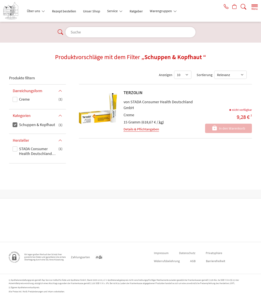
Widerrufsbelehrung (167, 261)
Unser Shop (91, 11)
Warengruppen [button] (161, 11)
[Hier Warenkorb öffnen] (234, 7)
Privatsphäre (214, 253)
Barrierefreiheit (215, 261)
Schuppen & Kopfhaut (37, 124)
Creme (24, 99)
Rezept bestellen (64, 11)
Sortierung (204, 75)
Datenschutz (187, 253)
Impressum (161, 253)
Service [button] (112, 11)
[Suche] (243, 7)
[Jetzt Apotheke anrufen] (224, 7)
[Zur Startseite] (12, 11)
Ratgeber (136, 11)
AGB (193, 261)
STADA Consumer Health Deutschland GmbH (35, 151)
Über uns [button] (34, 11)
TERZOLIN (133, 92)
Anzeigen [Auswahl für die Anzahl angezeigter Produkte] (165, 75)
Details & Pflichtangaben (141, 129)
